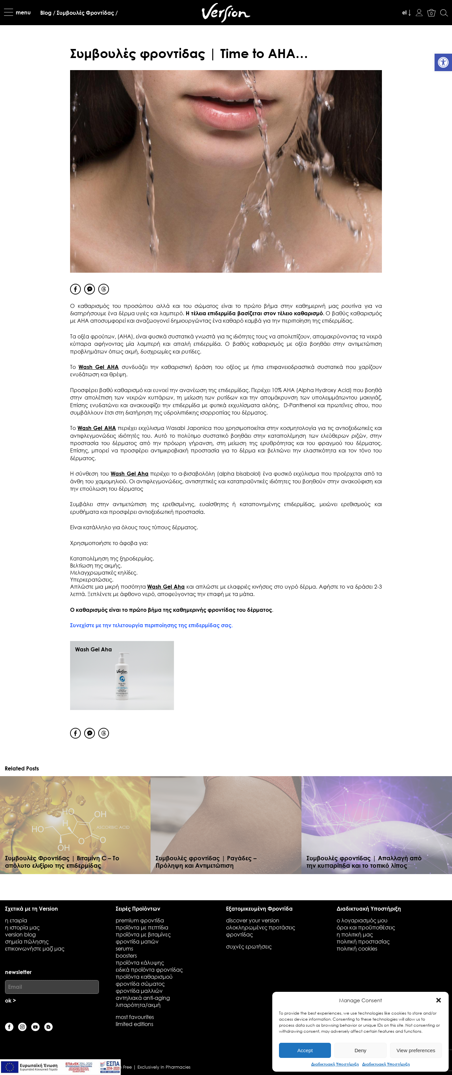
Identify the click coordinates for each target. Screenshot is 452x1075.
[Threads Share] (103, 289)
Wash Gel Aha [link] (130, 473)
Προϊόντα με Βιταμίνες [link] (143, 934)
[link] (443, 62)
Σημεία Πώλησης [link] (27, 941)
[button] (438, 1000)
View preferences (416, 1050)
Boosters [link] (126, 955)
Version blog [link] (20, 934)
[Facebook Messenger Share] (89, 289)
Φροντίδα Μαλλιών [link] (139, 990)
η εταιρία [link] (16, 920)
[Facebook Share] (75, 289)
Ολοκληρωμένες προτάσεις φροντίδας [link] (260, 931)
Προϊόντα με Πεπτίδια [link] (142, 927)
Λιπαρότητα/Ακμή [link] (138, 1004)
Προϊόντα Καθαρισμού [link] (144, 976)
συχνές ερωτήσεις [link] (249, 946)
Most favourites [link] (135, 1016)
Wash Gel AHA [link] (98, 367)
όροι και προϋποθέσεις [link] (366, 927)
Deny (360, 1050)
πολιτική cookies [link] (357, 948)
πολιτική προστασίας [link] (363, 941)
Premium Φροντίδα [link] (140, 920)
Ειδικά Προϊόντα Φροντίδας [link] (149, 969)
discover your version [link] (252, 920)
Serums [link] (124, 948)
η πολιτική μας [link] (355, 934)
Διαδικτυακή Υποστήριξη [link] (335, 1064)
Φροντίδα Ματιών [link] (137, 941)
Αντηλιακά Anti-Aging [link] (143, 997)
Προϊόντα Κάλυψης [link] (140, 962)
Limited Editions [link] (134, 1023)
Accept (305, 1050)
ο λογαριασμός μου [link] (362, 920)
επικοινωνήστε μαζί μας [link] (34, 948)
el (404, 12)
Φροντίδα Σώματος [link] (140, 983)
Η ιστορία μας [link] (22, 927)
